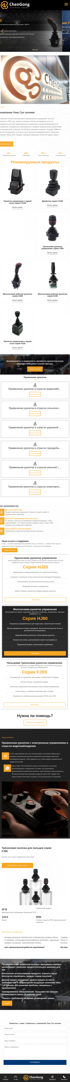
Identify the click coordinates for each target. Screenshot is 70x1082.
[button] (33, 49)
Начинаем (35, 638)
